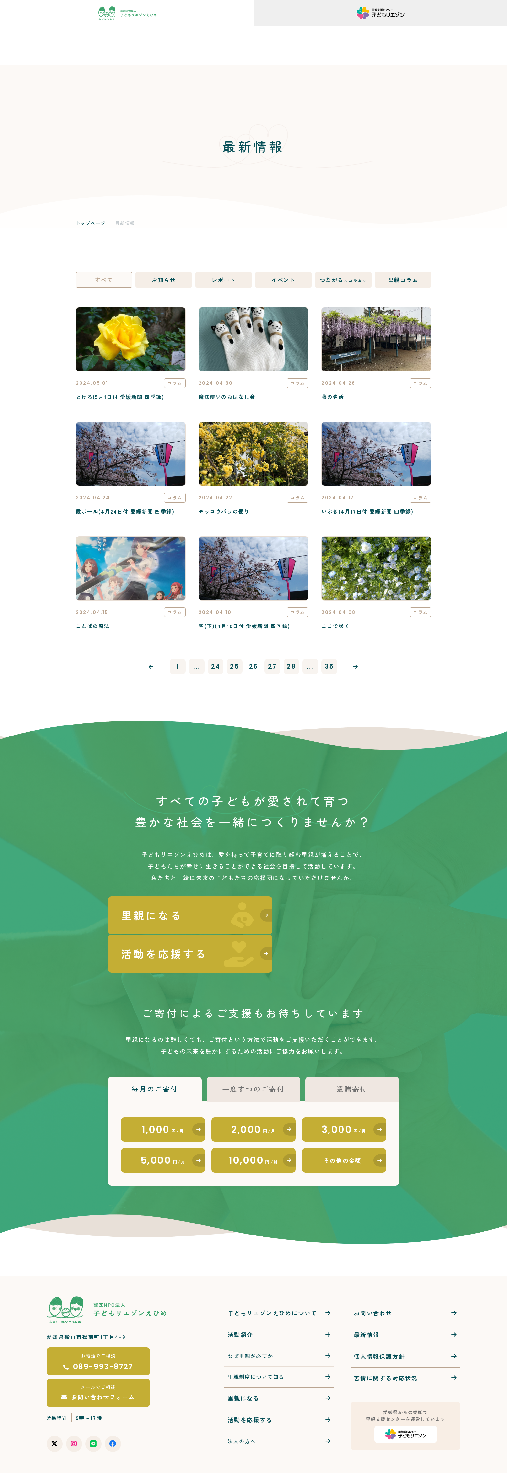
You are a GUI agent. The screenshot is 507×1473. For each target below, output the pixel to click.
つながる (343, 280)
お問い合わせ (373, 1281)
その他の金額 (342, 1128)
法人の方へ (242, 1409)
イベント (283, 280)
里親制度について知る (256, 1345)
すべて (103, 280)
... (195, 668)
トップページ (90, 223)
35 (331, 668)
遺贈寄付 (352, 1053)
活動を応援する (250, 1388)
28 (292, 668)
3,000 (344, 1095)
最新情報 (366, 1303)
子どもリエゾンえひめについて (272, 1281)
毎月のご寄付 (154, 1053)
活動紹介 (240, 1303)
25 (234, 668)
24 (215, 668)
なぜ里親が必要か (250, 1324)
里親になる (244, 1366)
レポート (223, 280)
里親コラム (403, 280)
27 (272, 668)
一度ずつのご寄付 (253, 1053)
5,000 (163, 1128)
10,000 (253, 1128)
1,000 (163, 1095)
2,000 (253, 1095)
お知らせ (164, 280)
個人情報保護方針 (379, 1324)
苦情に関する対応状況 (386, 1346)
